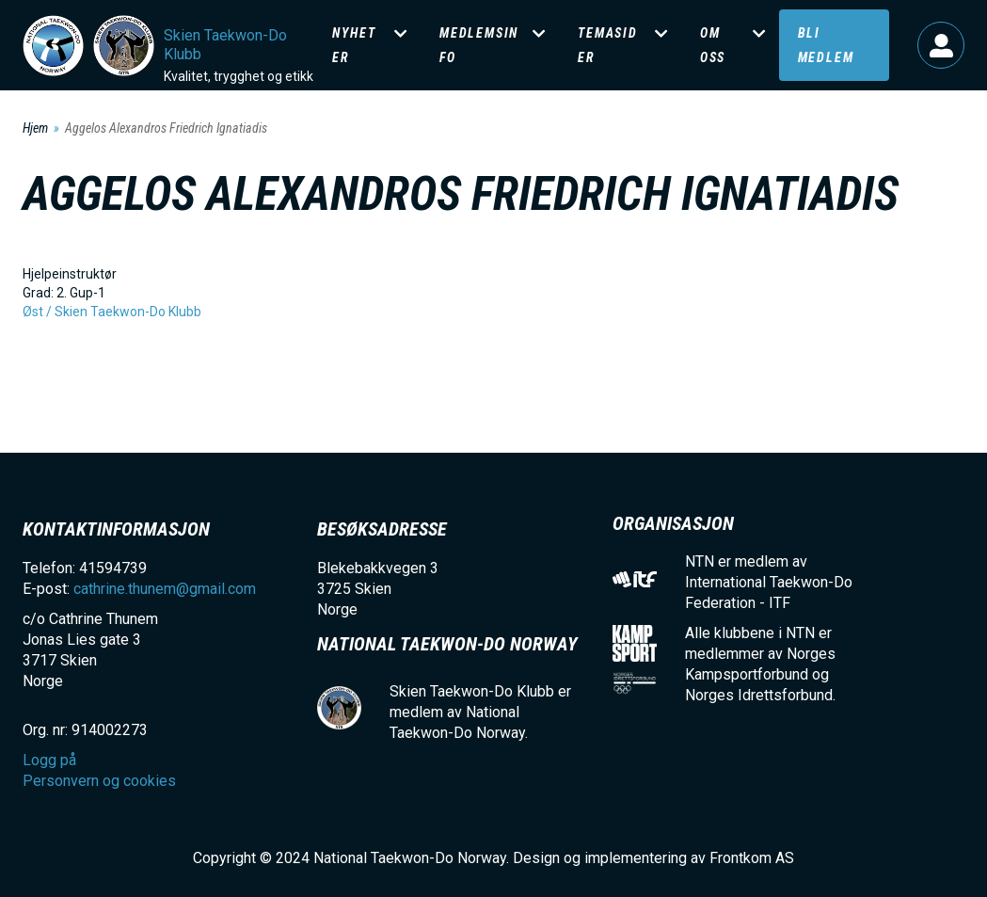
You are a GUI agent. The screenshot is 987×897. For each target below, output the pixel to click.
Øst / (39, 311)
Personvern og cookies (99, 781)
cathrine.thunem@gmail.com (164, 589)
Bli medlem (826, 45)
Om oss (712, 45)
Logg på (940, 45)
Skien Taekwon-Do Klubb (225, 44)
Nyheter (353, 45)
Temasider (608, 45)
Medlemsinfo (478, 45)
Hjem (35, 128)
